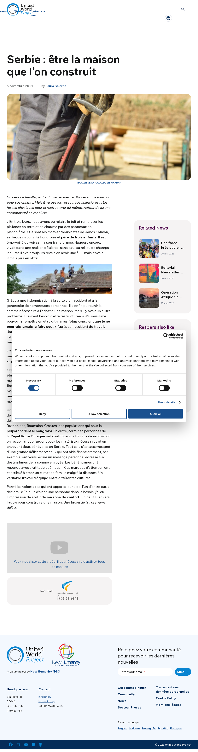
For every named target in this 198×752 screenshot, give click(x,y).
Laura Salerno (56, 86)
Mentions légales (168, 705)
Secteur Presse (129, 707)
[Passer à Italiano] (134, 728)
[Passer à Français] (176, 728)
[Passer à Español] (163, 728)
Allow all (155, 414)
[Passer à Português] (149, 728)
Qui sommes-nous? (132, 688)
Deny (42, 414)
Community (126, 694)
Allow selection (98, 414)
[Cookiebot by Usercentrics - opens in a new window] (166, 336)
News (122, 701)
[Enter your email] (145, 672)
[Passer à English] (122, 728)
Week (18, 11)
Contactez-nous (37, 13)
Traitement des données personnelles (172, 689)
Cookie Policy (166, 698)
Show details (166, 402)
